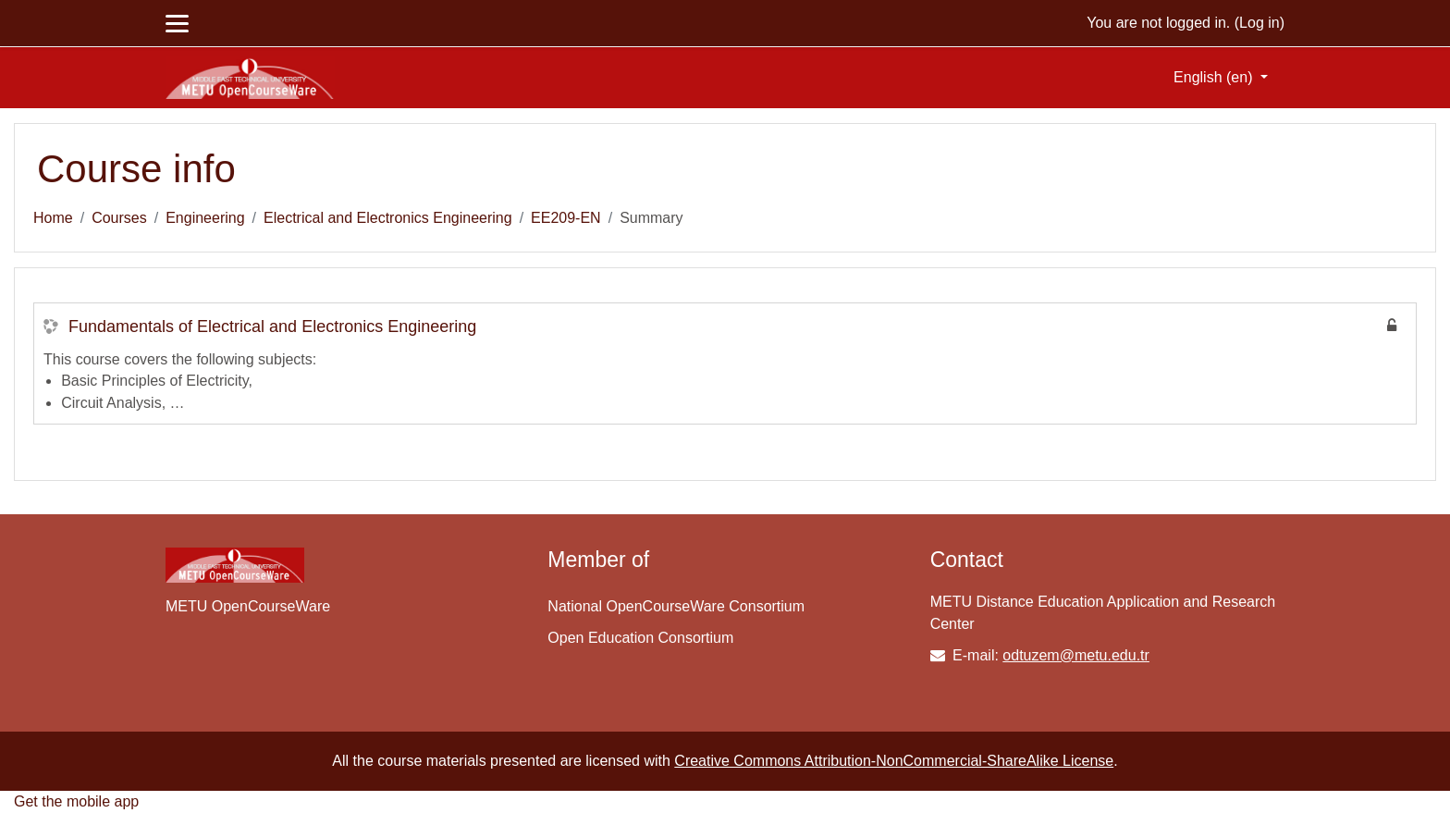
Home (53, 218)
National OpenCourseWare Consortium (676, 606)
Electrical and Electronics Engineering (388, 218)
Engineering (205, 218)
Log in (1259, 23)
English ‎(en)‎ (1215, 77)
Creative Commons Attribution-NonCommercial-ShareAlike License (893, 761)
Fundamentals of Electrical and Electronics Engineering (272, 326)
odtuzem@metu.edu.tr (1075, 655)
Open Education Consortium (640, 638)
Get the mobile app (76, 801)
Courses (119, 218)
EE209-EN (566, 218)
